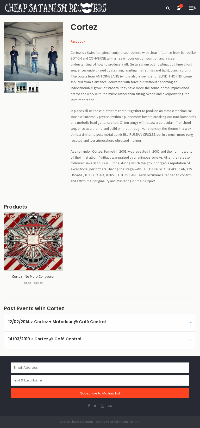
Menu (193, 8)
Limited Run (131, 421)
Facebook (78, 41)
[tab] (100, 323)
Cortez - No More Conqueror (33, 276)
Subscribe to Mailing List (100, 393)
